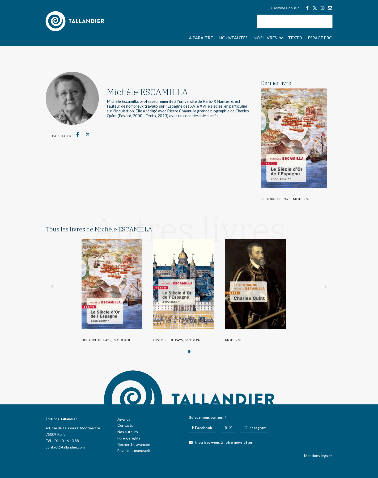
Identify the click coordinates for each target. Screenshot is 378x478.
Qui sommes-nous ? (282, 8)
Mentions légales (318, 455)
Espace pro (320, 38)
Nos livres (265, 38)
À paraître (201, 38)
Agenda (123, 419)
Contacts (125, 425)
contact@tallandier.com (65, 447)
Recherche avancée (133, 444)
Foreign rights (129, 438)
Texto (295, 38)
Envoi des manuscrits (134, 450)
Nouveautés (233, 38)
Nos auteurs (127, 431)
